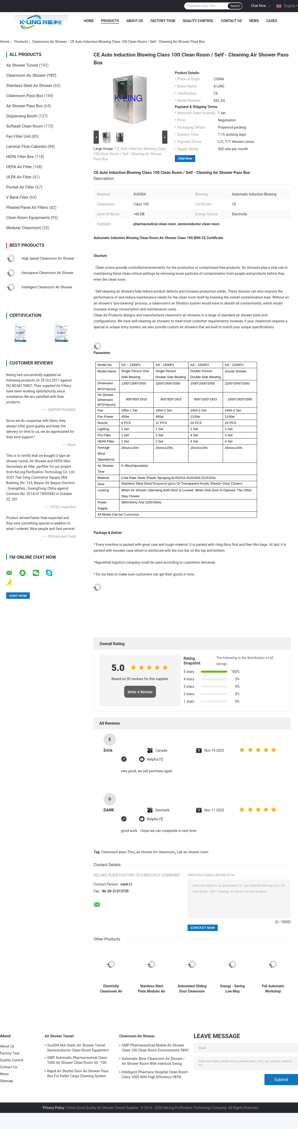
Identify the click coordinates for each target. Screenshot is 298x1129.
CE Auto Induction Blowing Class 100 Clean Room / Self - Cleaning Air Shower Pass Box (130, 154)
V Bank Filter (17, 197)
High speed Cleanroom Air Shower (48, 258)
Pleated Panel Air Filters (27, 207)
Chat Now (258, 6)
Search (235, 6)
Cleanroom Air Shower (49, 42)
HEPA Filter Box (20, 156)
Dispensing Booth (21, 116)
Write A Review (140, 692)
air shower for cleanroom (155, 852)
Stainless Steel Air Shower (29, 85)
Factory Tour (162, 21)
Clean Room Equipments (28, 217)
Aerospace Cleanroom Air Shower (48, 273)
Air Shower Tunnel (22, 65)
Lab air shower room (193, 852)
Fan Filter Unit (18, 136)
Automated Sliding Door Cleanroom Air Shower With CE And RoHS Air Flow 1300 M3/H (192, 988)
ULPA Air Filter (19, 177)
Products (110, 21)
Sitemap (6, 1081)
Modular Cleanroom (23, 227)
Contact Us (231, 21)
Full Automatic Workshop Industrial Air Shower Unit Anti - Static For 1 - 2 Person (273, 988)
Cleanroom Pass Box (24, 95)
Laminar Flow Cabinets (26, 146)
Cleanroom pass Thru (117, 852)
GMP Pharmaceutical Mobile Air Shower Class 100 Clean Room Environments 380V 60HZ (155, 1048)
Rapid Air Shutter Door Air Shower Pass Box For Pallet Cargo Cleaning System (78, 1073)
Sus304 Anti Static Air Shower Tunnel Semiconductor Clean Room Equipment (78, 1047)
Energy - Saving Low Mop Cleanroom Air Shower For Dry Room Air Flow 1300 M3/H (232, 988)
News (254, 21)
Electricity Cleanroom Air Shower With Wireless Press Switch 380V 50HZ (111, 988)
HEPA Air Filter (19, 167)
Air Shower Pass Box (24, 106)
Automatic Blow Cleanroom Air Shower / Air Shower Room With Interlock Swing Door (153, 1062)
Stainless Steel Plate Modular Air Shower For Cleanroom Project (151, 988)
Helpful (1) (155, 759)
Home (89, 21)
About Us (134, 21)
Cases (271, 21)
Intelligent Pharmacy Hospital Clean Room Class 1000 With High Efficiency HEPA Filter (155, 1075)
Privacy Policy (53, 1108)
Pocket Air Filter (20, 187)
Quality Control (198, 21)
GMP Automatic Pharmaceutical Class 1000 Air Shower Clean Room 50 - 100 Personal (77, 1061)
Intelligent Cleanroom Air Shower (47, 287)
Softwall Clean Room (24, 126)
